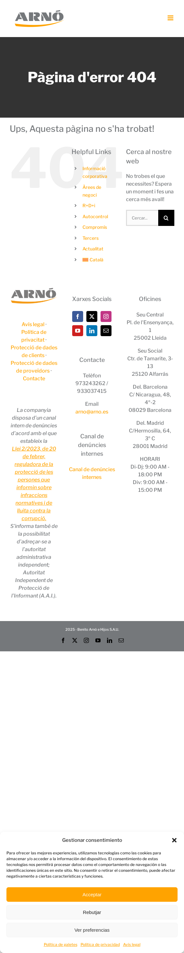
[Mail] (106, 330)
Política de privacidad (100, 944)
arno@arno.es (91, 412)
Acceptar (92, 894)
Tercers (90, 238)
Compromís (94, 227)
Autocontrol (95, 216)
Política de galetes (60, 944)
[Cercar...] (142, 218)
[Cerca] (166, 218)
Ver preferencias (92, 930)
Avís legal (131, 944)
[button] (174, 840)
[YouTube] (77, 330)
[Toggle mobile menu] (171, 18)
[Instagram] (106, 316)
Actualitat (92, 248)
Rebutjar (92, 912)
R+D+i (88, 205)
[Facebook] (77, 316)
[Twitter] (91, 316)
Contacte (34, 378)
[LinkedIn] (91, 330)
